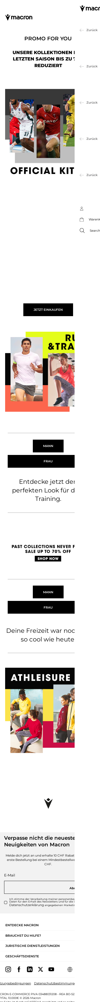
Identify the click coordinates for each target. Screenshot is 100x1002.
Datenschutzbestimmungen (56, 983)
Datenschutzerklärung (26, 905)
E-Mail (9, 875)
